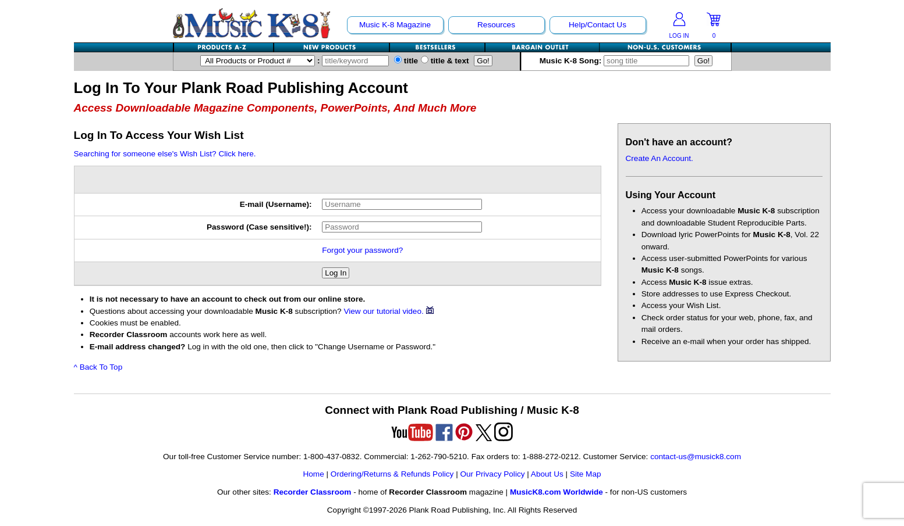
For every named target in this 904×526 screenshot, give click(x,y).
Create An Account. (659, 158)
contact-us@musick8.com (695, 456)
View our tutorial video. (388, 311)
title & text (445, 60)
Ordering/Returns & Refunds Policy (392, 474)
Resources (496, 24)
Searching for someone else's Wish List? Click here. (165, 153)
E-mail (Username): (276, 204)
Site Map (585, 474)
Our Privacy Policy (492, 474)
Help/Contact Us (597, 24)
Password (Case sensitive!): (259, 227)
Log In (335, 273)
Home (313, 474)
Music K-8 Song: (617, 60)
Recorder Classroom (313, 492)
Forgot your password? (362, 250)
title (406, 60)
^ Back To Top (98, 367)
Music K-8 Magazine (395, 24)
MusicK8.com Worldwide (556, 492)
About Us (547, 474)
